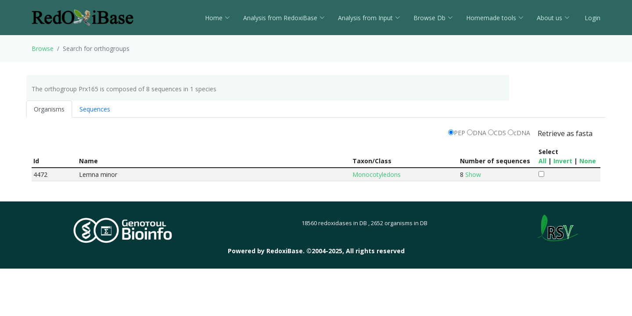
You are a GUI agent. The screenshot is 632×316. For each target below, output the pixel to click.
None (587, 161)
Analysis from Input (369, 18)
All (542, 161)
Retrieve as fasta (565, 133)
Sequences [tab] (94, 109)
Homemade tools (495, 18)
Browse (43, 48)
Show (473, 174)
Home (217, 18)
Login (591, 18)
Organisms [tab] (49, 109)
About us (553, 18)
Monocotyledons (376, 174)
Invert (562, 161)
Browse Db (433, 18)
